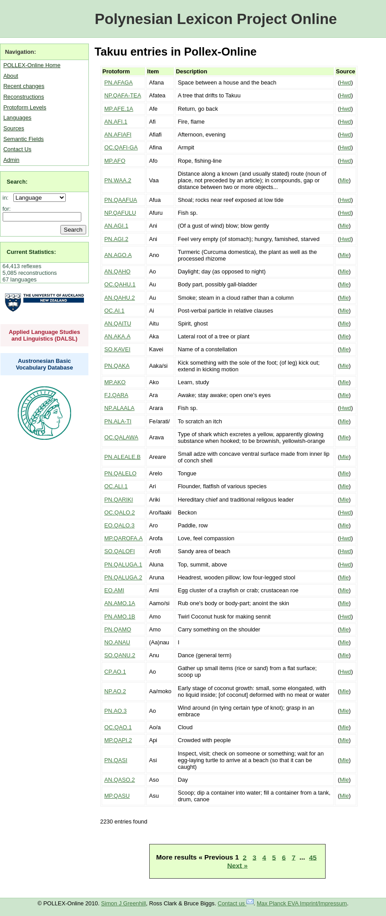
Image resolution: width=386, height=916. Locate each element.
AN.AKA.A (117, 336)
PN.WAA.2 (117, 180)
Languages (17, 117)
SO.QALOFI (119, 551)
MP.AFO (114, 160)
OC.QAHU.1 (119, 284)
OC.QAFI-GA (121, 147)
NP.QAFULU (120, 212)
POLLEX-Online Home (31, 65)
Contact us (236, 903)
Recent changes (23, 86)
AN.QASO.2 (119, 779)
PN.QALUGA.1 (123, 564)
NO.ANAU (117, 642)
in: (7, 197)
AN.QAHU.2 (119, 297)
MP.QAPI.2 (118, 740)
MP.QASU (117, 795)
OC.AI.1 (114, 310)
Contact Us (17, 149)
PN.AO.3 (115, 710)
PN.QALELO (120, 473)
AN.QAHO (117, 271)
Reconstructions (23, 96)
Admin (11, 160)
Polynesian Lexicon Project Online (216, 19)
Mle (344, 180)
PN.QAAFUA (120, 200)
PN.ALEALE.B (122, 457)
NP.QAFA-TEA (122, 95)
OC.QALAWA (121, 437)
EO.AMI (114, 590)
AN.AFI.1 (115, 121)
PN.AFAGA (118, 82)
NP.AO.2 (115, 691)
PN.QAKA (117, 365)
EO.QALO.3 (119, 525)
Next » (237, 865)
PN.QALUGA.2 (123, 577)
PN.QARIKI (118, 499)
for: (7, 208)
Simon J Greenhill (123, 903)
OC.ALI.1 (116, 486)
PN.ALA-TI (117, 421)
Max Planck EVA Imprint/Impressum (302, 903)
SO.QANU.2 (119, 655)
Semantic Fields (23, 139)
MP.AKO (115, 382)
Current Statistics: (31, 252)
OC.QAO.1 (118, 727)
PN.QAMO (117, 629)
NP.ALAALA (119, 408)
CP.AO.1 (115, 671)
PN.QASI (115, 760)
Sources (13, 128)
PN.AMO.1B (119, 616)
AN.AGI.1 (116, 225)
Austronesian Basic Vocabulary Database (44, 364)
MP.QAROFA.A (123, 538)
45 (313, 857)
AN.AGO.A (118, 255)
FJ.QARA (116, 395)
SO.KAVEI (117, 349)
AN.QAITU (117, 323)
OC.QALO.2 (119, 512)
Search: (17, 181)
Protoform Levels (24, 107)
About (10, 75)
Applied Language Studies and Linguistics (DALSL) (44, 335)
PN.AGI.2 (116, 239)
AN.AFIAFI (117, 134)
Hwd (345, 82)
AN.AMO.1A (119, 603)
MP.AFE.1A (118, 108)
